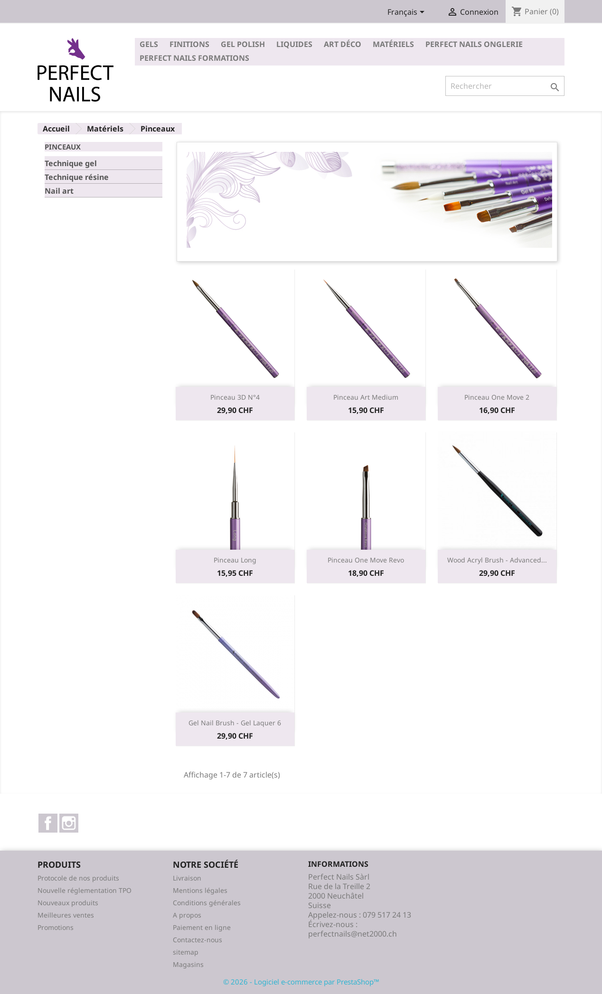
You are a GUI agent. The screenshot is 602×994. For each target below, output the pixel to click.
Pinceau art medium (365, 397)
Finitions (189, 44)
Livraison (187, 877)
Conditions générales (207, 902)
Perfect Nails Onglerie (474, 44)
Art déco (342, 44)
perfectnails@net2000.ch (352, 933)
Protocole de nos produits (78, 877)
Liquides (294, 44)
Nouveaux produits (68, 902)
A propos (187, 914)
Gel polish (243, 44)
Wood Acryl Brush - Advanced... (497, 559)
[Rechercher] (504, 86)
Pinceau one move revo (366, 559)
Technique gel (71, 164)
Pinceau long (235, 559)
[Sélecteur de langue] (407, 13)
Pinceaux (63, 146)
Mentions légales (200, 890)
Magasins (188, 964)
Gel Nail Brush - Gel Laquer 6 (234, 722)
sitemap (185, 951)
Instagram (68, 823)
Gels (149, 44)
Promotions (56, 927)
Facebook (47, 823)
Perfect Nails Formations (194, 58)
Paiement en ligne (202, 927)
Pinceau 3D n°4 (235, 397)
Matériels (393, 44)
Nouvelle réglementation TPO (85, 890)
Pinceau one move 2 (496, 397)
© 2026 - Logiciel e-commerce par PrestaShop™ (301, 981)
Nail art (59, 191)
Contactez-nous (197, 939)
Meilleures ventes (66, 914)
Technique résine (77, 177)
